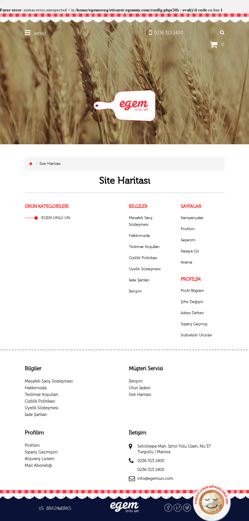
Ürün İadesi (139, 388)
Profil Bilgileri (192, 291)
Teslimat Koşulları (144, 247)
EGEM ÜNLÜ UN (55, 218)
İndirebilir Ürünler (196, 335)
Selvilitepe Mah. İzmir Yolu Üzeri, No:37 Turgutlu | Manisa (174, 449)
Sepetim (188, 240)
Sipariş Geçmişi (194, 324)
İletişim (135, 291)
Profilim (188, 229)
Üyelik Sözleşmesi (145, 269)
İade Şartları (139, 280)
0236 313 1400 (150, 460)
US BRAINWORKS (55, 509)
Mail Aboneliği (38, 466)
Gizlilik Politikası (143, 258)
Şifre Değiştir (192, 302)
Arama (186, 262)
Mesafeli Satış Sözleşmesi (140, 221)
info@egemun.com (155, 478)
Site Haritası (140, 395)
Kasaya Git (190, 251)
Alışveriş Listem (39, 459)
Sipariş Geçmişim (41, 452)
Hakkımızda (139, 236)
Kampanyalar (192, 218)
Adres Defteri (192, 313)
